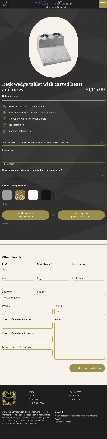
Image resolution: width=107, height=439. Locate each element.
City (39, 278)
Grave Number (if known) (16, 347)
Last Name (78, 264)
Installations (75, 395)
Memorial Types (36, 402)
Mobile (6, 305)
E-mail (40, 291)
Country (7, 291)
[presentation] (23, 367)
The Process (75, 392)
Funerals (32, 395)
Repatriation (34, 399)
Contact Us (74, 399)
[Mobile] (27, 311)
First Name (43, 264)
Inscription (8, 150)
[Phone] (79, 311)
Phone (58, 305)
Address (6, 278)
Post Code (78, 278)
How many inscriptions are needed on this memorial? (32, 170)
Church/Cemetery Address (17, 333)
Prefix (5, 264)
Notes (57, 319)
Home (31, 392)
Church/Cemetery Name (16, 319)
